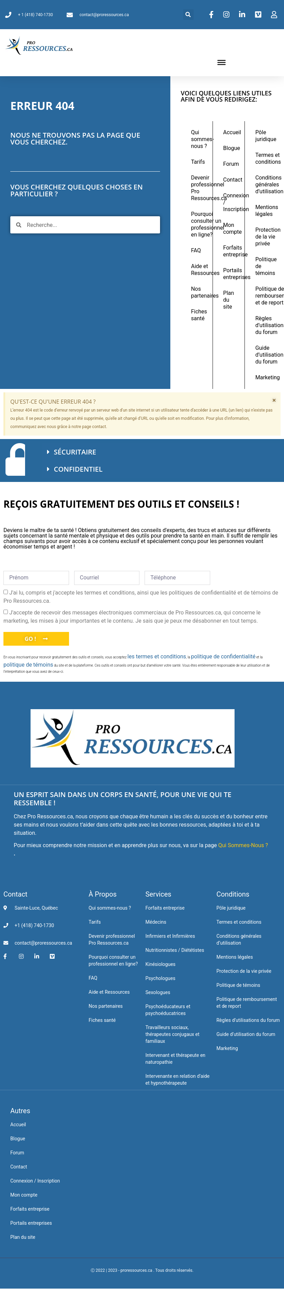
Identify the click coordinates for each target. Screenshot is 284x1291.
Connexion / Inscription (232, 202)
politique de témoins (28, 664)
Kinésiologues (160, 964)
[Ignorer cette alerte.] (274, 400)
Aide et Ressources (200, 269)
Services (158, 894)
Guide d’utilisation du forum (264, 355)
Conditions (232, 894)
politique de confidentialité (223, 656)
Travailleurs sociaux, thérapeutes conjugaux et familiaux (172, 1034)
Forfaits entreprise (232, 251)
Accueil (232, 132)
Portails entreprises (232, 273)
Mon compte (232, 228)
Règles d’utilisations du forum (264, 325)
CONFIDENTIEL (78, 469)
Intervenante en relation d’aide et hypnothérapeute (177, 1079)
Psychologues (160, 978)
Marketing (264, 377)
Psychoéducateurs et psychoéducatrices (167, 1010)
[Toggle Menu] (221, 62)
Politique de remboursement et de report (264, 296)
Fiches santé (199, 315)
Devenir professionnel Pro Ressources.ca (200, 187)
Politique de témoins (264, 266)
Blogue (231, 148)
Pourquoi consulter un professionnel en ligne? (200, 224)
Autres (20, 1111)
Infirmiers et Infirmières (170, 936)
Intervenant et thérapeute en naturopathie (175, 1058)
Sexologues (157, 992)
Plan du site (228, 300)
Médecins (155, 922)
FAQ (196, 250)
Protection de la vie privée (264, 237)
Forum (231, 164)
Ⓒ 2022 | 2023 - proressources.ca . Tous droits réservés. (142, 1270)
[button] (188, 14)
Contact (232, 179)
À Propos (103, 894)
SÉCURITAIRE (75, 452)
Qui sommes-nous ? (200, 139)
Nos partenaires (200, 292)
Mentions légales (264, 210)
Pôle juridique (264, 135)
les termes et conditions (156, 656)
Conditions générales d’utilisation (264, 184)
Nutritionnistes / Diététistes (174, 950)
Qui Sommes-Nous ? (243, 845)
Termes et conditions (264, 158)
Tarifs (198, 162)
